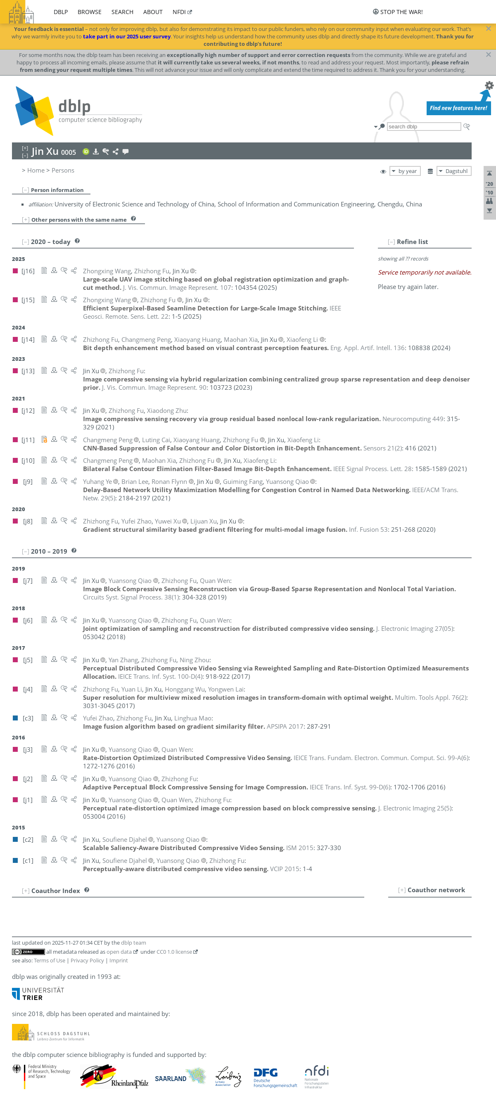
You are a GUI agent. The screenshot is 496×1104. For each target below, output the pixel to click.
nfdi (179, 12)
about (153, 12)
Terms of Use (49, 960)
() (382, 448)
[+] (26, 219)
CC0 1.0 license (174, 951)
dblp (61, 12)
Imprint (118, 960)
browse (90, 12)
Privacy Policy (87, 960)
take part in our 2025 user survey (127, 36)
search (122, 12)
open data (119, 951)
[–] (25, 189)
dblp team (133, 942)
